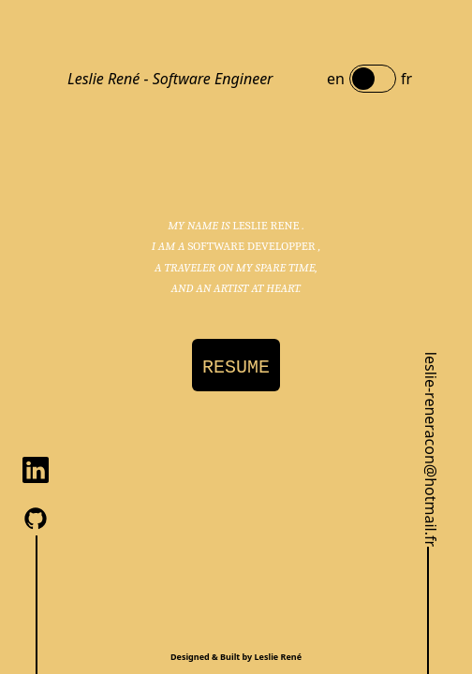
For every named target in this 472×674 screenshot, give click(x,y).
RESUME (236, 367)
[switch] (372, 78)
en (336, 78)
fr (406, 78)
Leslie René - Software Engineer (170, 78)
